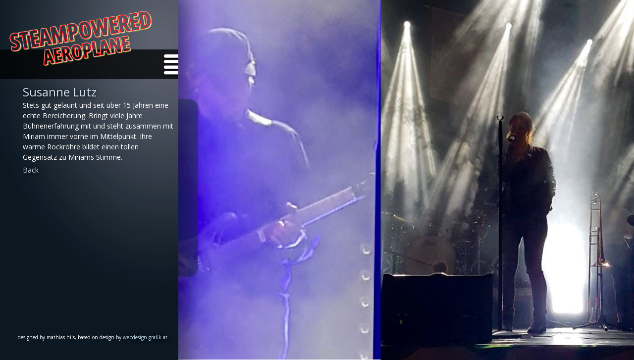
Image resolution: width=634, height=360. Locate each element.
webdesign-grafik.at (145, 337)
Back (31, 170)
